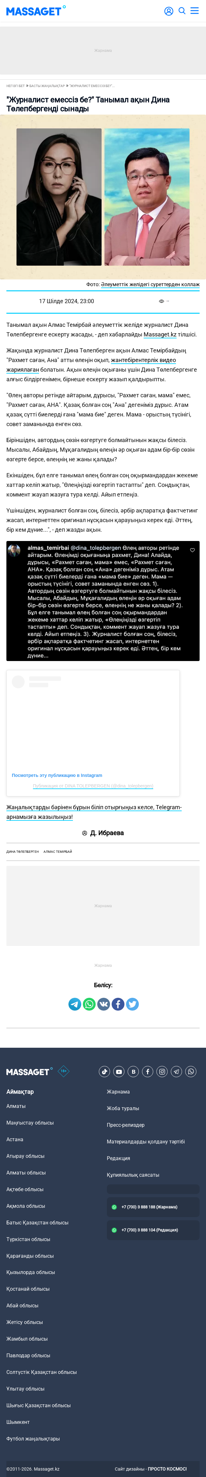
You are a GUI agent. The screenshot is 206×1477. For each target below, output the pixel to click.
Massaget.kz (160, 334)
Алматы (16, 1106)
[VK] (133, 1072)
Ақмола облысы (25, 1206)
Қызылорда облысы (30, 1272)
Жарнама (118, 1092)
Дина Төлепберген (22, 851)
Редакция (118, 1158)
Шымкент (18, 1422)
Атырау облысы (25, 1156)
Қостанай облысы (28, 1289)
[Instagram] (162, 1072)
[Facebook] (148, 1072)
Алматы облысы (26, 1173)
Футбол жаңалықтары (33, 1439)
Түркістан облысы (28, 1239)
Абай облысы (22, 1306)
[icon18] (64, 1071)
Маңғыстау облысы (30, 1123)
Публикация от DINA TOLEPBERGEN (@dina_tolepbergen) (93, 785)
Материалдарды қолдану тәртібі (146, 1142)
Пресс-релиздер (126, 1125)
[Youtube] (119, 1072)
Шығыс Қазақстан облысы (38, 1405)
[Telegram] (176, 1072)
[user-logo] (169, 15)
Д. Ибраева (103, 833)
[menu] (194, 11)
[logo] (36, 10)
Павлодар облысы (28, 1355)
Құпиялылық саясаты (133, 1175)
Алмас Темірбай (58, 851)
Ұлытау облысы (25, 1389)
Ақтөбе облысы (25, 1189)
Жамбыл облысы (27, 1339)
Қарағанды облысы (30, 1256)
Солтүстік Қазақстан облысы (41, 1372)
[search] (182, 11)
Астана (14, 1139)
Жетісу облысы (24, 1322)
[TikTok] (104, 1072)
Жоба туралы (123, 1108)
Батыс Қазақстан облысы (37, 1223)
